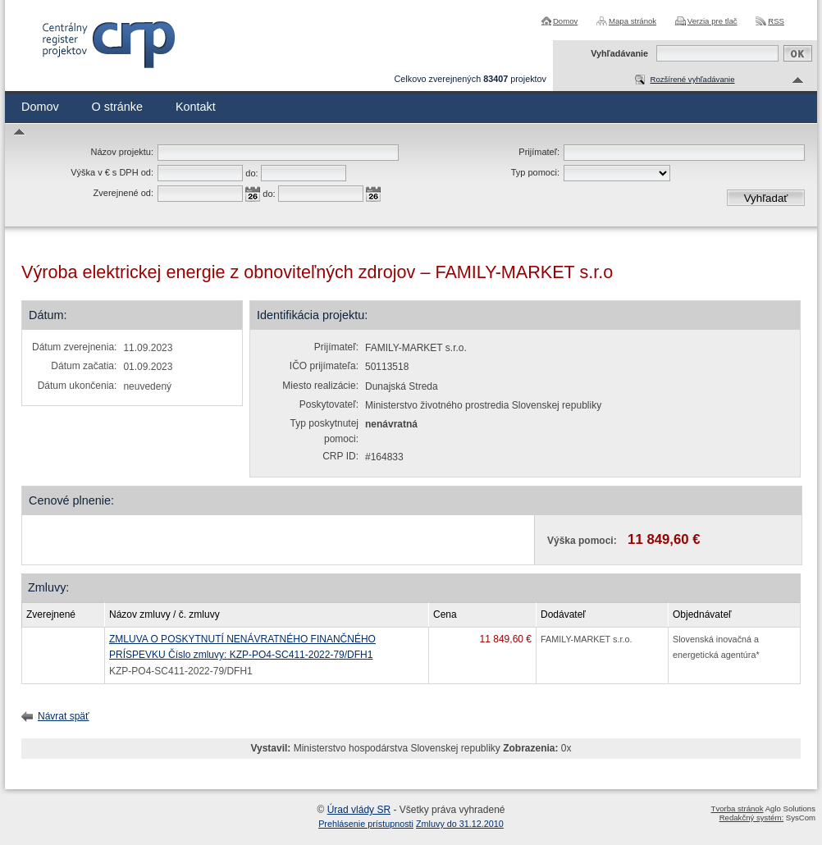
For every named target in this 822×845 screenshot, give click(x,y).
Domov (565, 20)
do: (251, 173)
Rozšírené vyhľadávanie (692, 79)
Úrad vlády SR (358, 809)
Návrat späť (63, 716)
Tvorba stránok (737, 808)
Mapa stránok (632, 20)
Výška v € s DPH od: (112, 172)
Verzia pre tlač (712, 20)
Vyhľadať (766, 198)
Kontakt (196, 106)
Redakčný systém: (751, 817)
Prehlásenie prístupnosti (365, 824)
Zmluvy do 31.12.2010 (460, 824)
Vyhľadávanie (619, 53)
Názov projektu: (122, 152)
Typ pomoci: (535, 172)
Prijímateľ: (538, 152)
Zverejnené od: (123, 193)
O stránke (117, 106)
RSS (776, 20)
